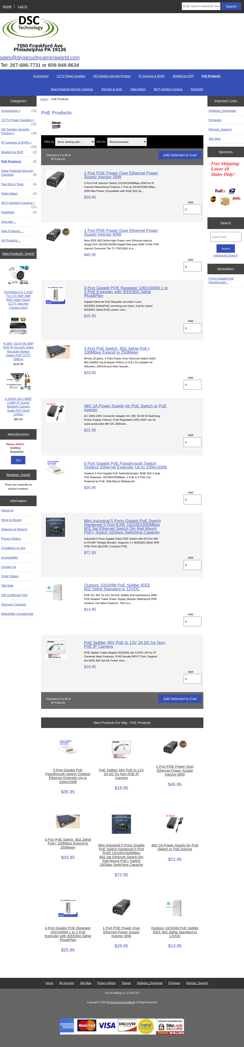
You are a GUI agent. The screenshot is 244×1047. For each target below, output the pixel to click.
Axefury (18, 448)
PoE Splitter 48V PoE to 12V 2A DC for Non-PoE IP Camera (125, 644)
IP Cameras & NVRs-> (19, 144)
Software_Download (222, 110)
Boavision (18, 452)
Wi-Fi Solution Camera (168, 89)
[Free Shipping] (225, 186)
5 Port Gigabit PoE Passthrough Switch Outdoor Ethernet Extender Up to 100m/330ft (125, 465)
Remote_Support (220, 129)
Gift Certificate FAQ (14, 595)
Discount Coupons (13, 604)
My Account (66, 983)
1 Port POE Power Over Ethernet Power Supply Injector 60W (121, 232)
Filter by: (49, 141)
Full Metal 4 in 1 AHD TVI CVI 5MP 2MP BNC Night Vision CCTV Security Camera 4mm (18, 287)
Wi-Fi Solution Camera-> (19, 204)
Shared (126, 983)
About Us (7, 510)
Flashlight (197, 89)
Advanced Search (225, 255)
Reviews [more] (18, 475)
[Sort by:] (127, 142)
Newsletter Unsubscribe (17, 614)
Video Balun (138, 89)
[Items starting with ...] (75, 142)
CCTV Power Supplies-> (19, 121)
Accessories (41, 76)
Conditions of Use (13, 548)
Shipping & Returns (14, 529)
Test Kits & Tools (111, 89)
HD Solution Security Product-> (19, 131)
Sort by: (101, 141)
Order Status (9, 576)
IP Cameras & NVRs (152, 76)
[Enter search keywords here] (201, 6)
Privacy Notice (11, 538)
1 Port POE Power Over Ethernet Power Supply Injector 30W (121, 175)
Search (225, 223)
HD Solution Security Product (111, 76)
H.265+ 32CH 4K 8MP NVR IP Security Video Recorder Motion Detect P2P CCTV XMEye (18, 339)
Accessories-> (19, 111)
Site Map (7, 585)
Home (7, 6)
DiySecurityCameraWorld (121, 1002)
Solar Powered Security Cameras (72, 89)
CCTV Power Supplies (71, 76)
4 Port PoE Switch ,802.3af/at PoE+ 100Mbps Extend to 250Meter (117, 350)
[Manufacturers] (18, 448)
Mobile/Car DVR (183, 76)
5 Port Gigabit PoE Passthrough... (221, 280)
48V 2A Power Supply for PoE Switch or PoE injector (125, 407)
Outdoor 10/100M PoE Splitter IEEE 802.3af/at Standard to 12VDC (117, 587)
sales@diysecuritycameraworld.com (40, 57)
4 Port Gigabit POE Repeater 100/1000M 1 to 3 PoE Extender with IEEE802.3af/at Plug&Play (126, 292)
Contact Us (8, 567)
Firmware (215, 120)
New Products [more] (18, 254)
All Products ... (11, 240)
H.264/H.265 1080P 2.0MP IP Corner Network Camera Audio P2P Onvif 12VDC (18, 394)
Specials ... (8, 222)
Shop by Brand (11, 520)
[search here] (226, 237)
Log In (22, 6)
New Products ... (12, 231)
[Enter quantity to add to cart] (192, 209)
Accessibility (9, 557)
